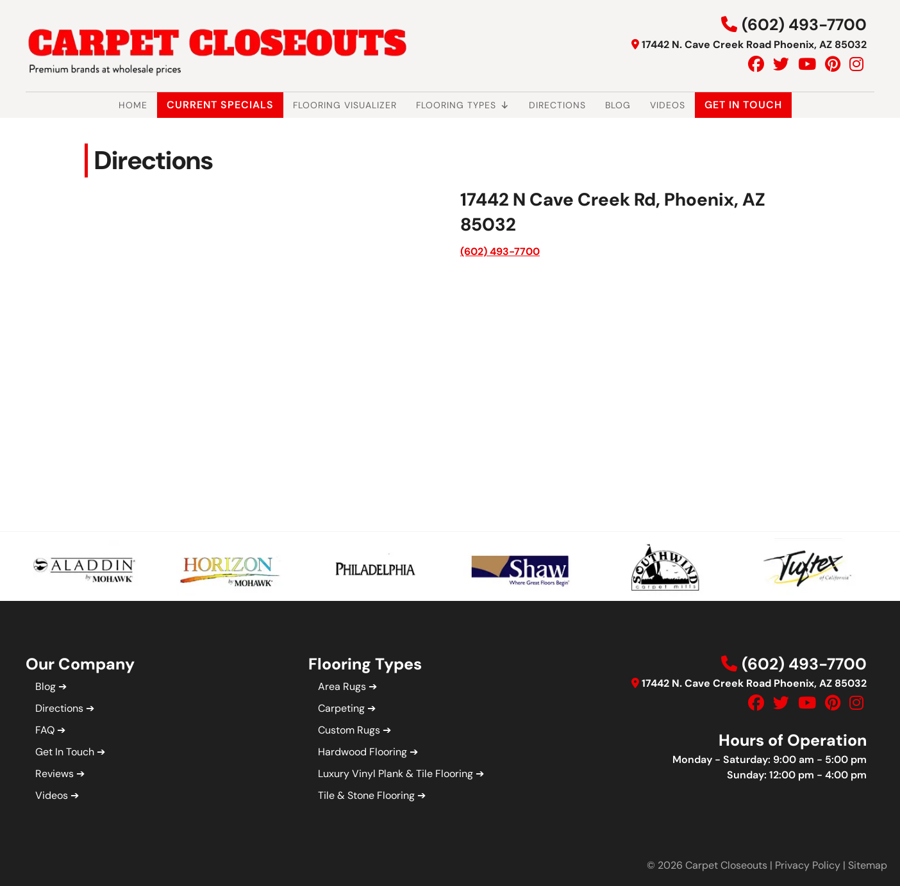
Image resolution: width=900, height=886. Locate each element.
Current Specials (220, 104)
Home (133, 105)
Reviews (54, 773)
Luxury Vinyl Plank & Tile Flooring (395, 773)
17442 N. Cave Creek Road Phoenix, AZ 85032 (754, 44)
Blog (618, 105)
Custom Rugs (349, 730)
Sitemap (867, 865)
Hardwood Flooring (362, 752)
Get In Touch (743, 104)
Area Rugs (342, 686)
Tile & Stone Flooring (366, 795)
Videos (667, 105)
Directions (557, 105)
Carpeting (341, 708)
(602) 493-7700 (804, 24)
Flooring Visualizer (345, 105)
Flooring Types (463, 105)
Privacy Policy (807, 865)
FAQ (44, 730)
